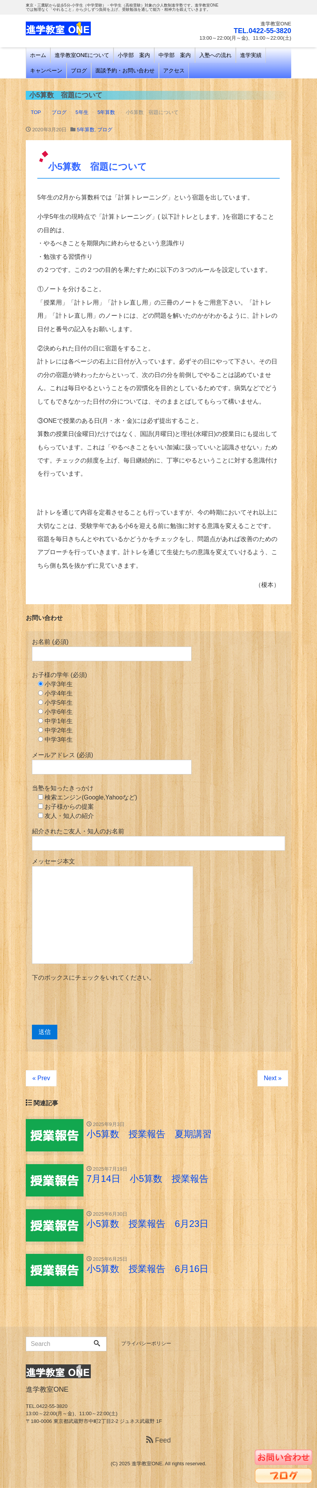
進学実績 (251, 55)
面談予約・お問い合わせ (125, 70)
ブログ (79, 70)
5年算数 (86, 129)
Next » (273, 1078)
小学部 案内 (134, 55)
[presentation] (90, 1004)
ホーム (38, 55)
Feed (158, 1440)
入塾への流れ (215, 55)
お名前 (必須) (112, 649)
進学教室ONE (147, 1464)
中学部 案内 (174, 55)
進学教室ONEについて (82, 55)
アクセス (174, 70)
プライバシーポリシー (146, 1344)
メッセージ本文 (112, 911)
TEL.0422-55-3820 (262, 31)
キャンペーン (46, 70)
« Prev (41, 1078)
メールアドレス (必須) (112, 763)
